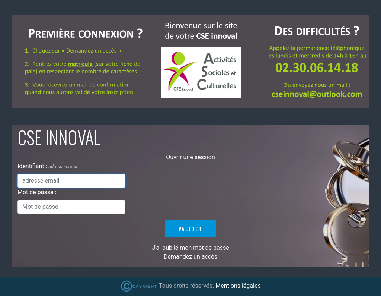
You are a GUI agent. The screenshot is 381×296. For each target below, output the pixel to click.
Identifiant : (32, 166)
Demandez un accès (190, 256)
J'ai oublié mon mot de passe (190, 247)
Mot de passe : (36, 192)
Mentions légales (237, 285)
